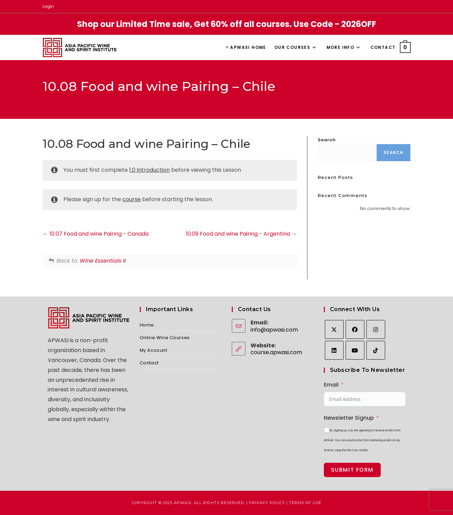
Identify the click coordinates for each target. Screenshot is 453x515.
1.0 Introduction (149, 170)
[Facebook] (355, 329)
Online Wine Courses (165, 337)
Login (48, 6)
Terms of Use (305, 502)
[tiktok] (375, 350)
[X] (334, 329)
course (131, 199)
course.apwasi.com (276, 352)
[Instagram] (375, 329)
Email (331, 385)
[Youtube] (355, 350)
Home (147, 325)
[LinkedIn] (334, 350)
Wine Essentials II (103, 261)
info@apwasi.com (274, 330)
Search (326, 140)
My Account (153, 350)
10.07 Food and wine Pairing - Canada (96, 234)
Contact (149, 363)
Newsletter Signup (349, 418)
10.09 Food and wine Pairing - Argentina (241, 234)
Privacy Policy (267, 502)
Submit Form (352, 470)
